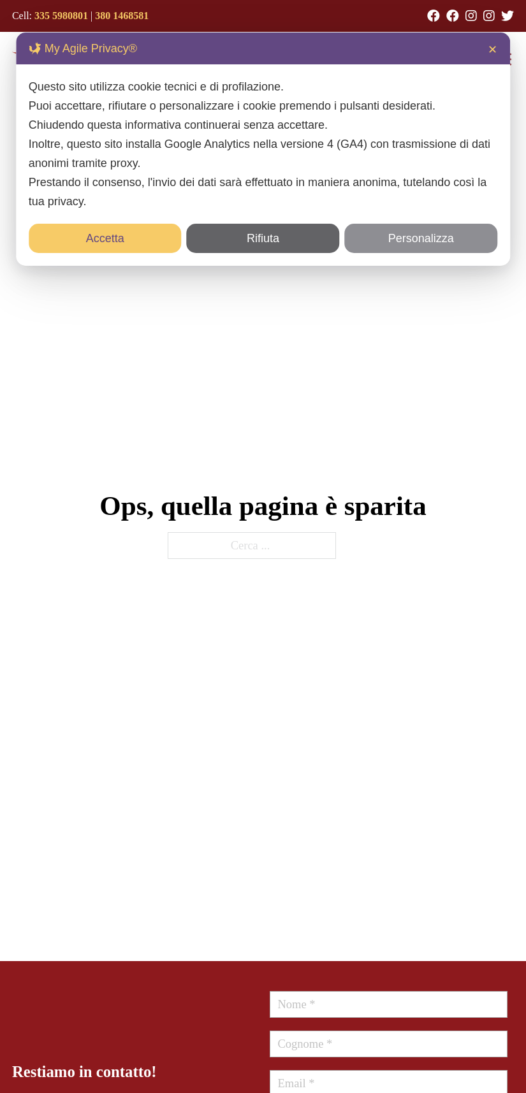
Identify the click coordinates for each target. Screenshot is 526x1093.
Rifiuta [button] (263, 238)
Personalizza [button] (421, 238)
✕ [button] (492, 49)
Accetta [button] (105, 238)
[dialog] (263, 149)
